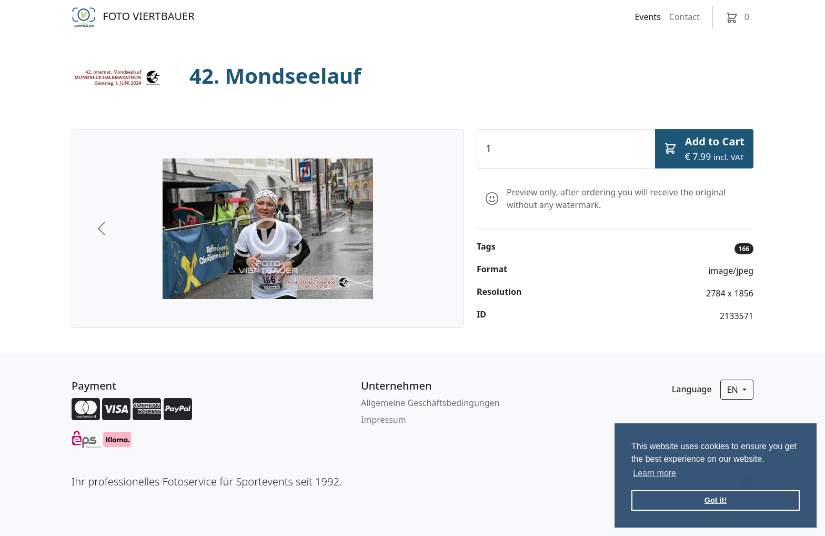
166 (744, 248)
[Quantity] (566, 148)
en (733, 389)
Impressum (383, 419)
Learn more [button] (654, 473)
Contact (684, 17)
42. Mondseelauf (275, 75)
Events (647, 17)
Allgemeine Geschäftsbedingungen (430, 403)
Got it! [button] (716, 500)
